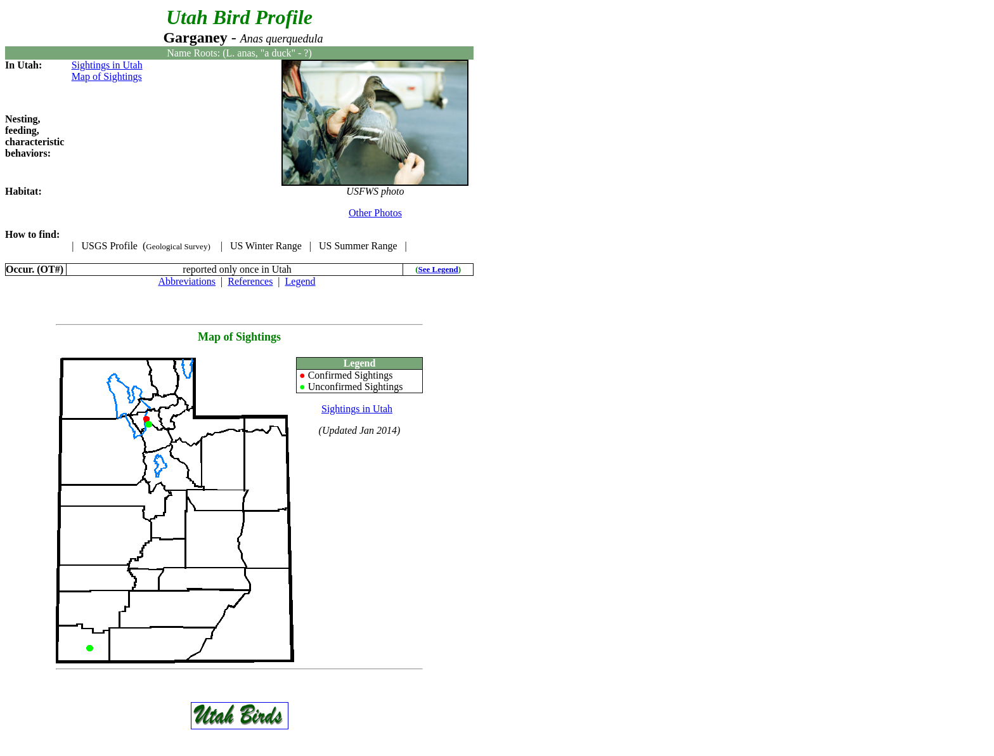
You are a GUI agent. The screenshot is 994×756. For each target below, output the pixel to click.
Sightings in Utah (107, 65)
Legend (300, 281)
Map (209, 336)
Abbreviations (187, 281)
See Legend (438, 269)
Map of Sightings (107, 76)
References (250, 281)
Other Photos (375, 212)
